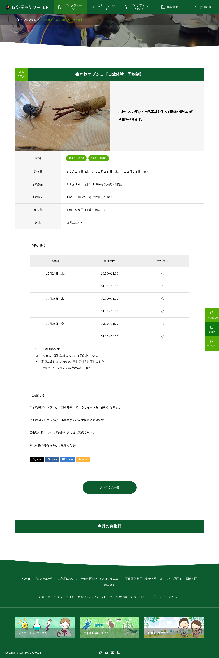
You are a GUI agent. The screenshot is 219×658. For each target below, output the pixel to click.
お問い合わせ (139, 596)
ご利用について (67, 578)
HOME (26, 578)
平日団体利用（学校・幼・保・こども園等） (154, 578)
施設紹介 (109, 585)
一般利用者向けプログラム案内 (101, 578)
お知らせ (44, 596)
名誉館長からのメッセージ (95, 596)
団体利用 (192, 578)
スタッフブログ (64, 596)
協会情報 (121, 596)
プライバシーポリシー (166, 596)
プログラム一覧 (110, 487)
